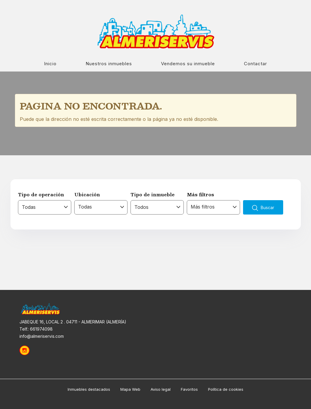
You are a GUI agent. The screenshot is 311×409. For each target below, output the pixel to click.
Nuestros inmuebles (109, 63)
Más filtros (200, 194)
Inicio (50, 63)
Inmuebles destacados (89, 389)
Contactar (255, 63)
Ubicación (87, 194)
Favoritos (189, 389)
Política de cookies (225, 389)
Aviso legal (161, 389)
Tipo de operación (41, 194)
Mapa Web (130, 389)
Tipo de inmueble (153, 194)
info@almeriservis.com (41, 336)
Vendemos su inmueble (188, 63)
